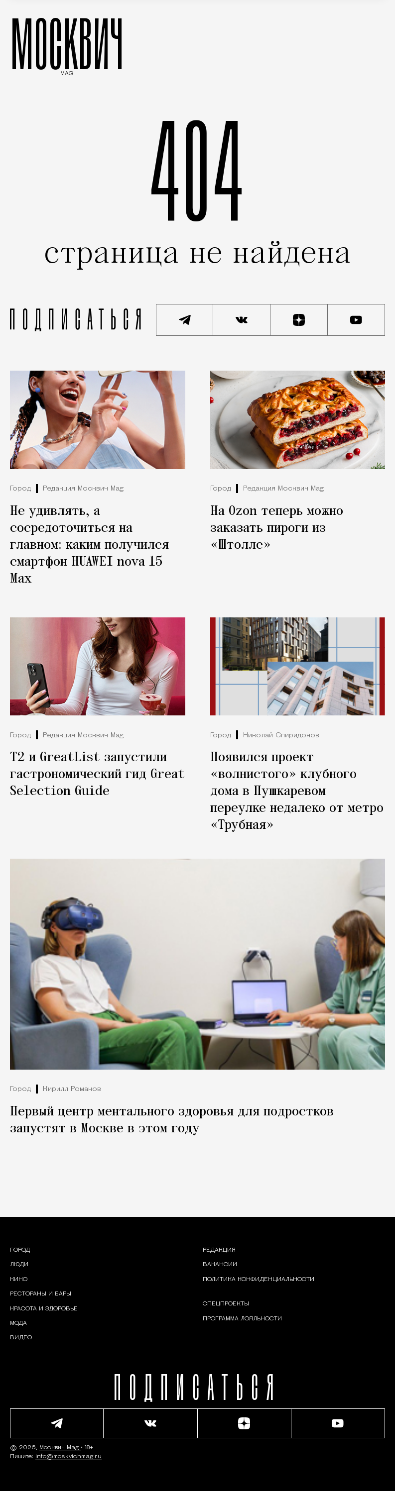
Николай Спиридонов (281, 735)
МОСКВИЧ (67, 43)
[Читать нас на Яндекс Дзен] (299, 320)
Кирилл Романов (72, 1089)
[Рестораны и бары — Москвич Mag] (40, 1294)
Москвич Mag (60, 1448)
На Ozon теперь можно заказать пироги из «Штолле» (276, 528)
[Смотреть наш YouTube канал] (356, 320)
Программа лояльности (242, 1319)
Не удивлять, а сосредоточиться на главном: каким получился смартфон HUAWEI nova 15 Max (89, 545)
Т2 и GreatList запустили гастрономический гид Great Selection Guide (97, 774)
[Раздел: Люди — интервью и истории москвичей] (19, 1264)
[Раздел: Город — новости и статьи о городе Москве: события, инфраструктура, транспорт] (20, 1250)
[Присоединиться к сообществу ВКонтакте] (241, 320)
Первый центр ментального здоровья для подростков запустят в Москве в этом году (172, 1120)
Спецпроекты (226, 1304)
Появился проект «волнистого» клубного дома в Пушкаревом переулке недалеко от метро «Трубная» (297, 791)
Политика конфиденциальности (258, 1280)
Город (20, 489)
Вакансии (220, 1265)
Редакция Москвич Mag (83, 489)
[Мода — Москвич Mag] (18, 1323)
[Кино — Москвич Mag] (18, 1279)
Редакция (219, 1250)
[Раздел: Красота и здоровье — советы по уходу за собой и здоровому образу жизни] (44, 1308)
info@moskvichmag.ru (68, 1457)
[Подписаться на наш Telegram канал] (184, 320)
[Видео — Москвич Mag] (21, 1337)
